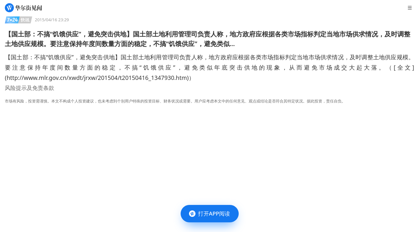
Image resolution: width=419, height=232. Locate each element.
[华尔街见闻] (23, 7)
